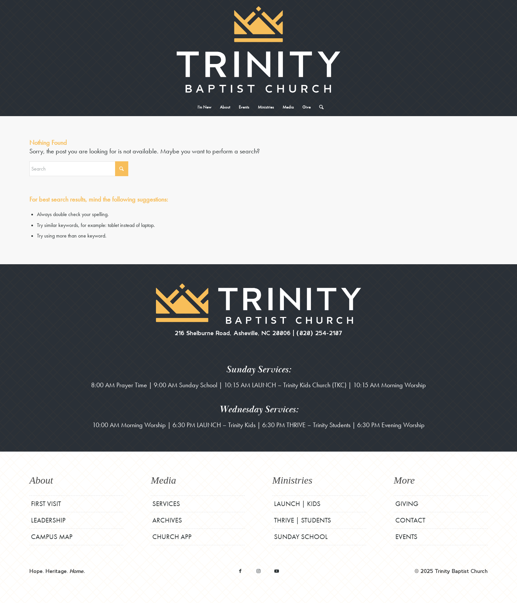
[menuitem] (204, 107)
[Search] (319, 107)
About (41, 480)
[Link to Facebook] (240, 571)
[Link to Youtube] (276, 571)
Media (163, 480)
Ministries (292, 480)
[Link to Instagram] (258, 571)
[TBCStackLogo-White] (258, 49)
